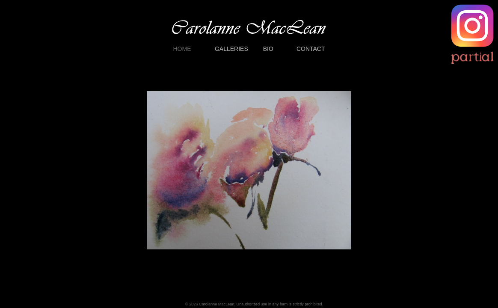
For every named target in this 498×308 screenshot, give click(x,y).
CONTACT (310, 48)
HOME (182, 48)
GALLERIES (231, 48)
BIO (268, 48)
